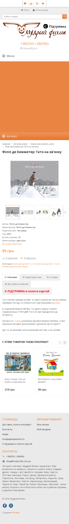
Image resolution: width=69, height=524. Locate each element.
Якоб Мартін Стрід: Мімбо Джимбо (50, 380)
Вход (25, 10)
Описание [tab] (11, 277)
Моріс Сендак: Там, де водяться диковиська (15, 380)
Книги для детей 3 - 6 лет (48, 264)
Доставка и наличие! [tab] (16, 284)
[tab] (27, 291)
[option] (12, 212)
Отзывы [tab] (52, 277)
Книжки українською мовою (15, 266)
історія (17, 320)
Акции (5, 434)
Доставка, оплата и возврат (16, 424)
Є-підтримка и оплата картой (17, 443)
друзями (56, 302)
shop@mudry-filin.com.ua (18, 461)
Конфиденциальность (13, 439)
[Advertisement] (34, 96)
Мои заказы (43, 424)
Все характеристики (12, 243)
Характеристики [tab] (32, 277)
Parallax (16, 512)
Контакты (7, 429)
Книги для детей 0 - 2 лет (24, 264)
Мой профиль (44, 429)
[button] (60, 343)
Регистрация (40, 10)
